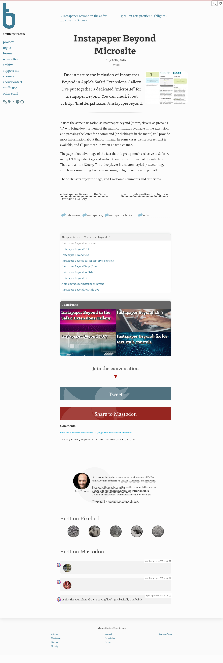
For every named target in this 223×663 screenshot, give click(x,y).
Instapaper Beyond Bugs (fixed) (116, 266)
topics (7, 48)
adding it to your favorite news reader (111, 491)
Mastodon (134, 481)
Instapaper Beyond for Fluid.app (116, 289)
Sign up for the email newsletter (108, 488)
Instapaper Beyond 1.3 (116, 278)
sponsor (8, 76)
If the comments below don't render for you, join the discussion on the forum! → (97, 432)
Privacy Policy (165, 641)
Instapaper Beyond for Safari (116, 272)
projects (8, 42)
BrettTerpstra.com (14, 33)
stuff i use (10, 88)
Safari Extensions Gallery (118, 82)
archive (8, 65)
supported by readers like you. (123, 502)
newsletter (10, 59)
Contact (108, 641)
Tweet (116, 64)
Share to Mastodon (115, 414)
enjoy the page (92, 179)
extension (73, 215)
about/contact (12, 82)
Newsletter (110, 645)
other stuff (10, 93)
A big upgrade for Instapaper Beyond (116, 284)
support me (11, 71)
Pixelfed (54, 649)
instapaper (94, 215)
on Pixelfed (86, 521)
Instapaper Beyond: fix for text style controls (116, 260)
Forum (108, 649)
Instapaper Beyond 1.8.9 (116, 249)
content (101, 502)
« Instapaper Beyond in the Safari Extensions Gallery (84, 196)
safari (146, 215)
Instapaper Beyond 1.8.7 (116, 255)
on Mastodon (88, 559)
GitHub (124, 481)
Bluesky (96, 495)
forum (7, 53)
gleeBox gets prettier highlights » (144, 16)
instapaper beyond (122, 215)
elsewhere (150, 481)
